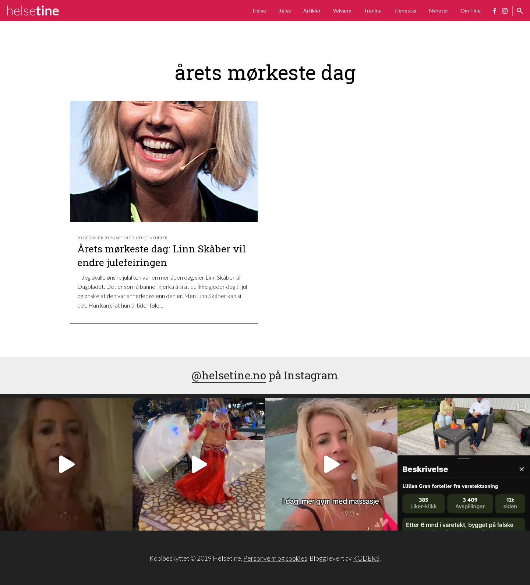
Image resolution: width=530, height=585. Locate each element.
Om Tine (470, 10)
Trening (373, 10)
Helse (259, 10)
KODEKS (366, 558)
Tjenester (405, 10)
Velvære (342, 10)
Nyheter (438, 10)
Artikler (312, 10)
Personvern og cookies (275, 558)
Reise (284, 10)
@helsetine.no (229, 375)
